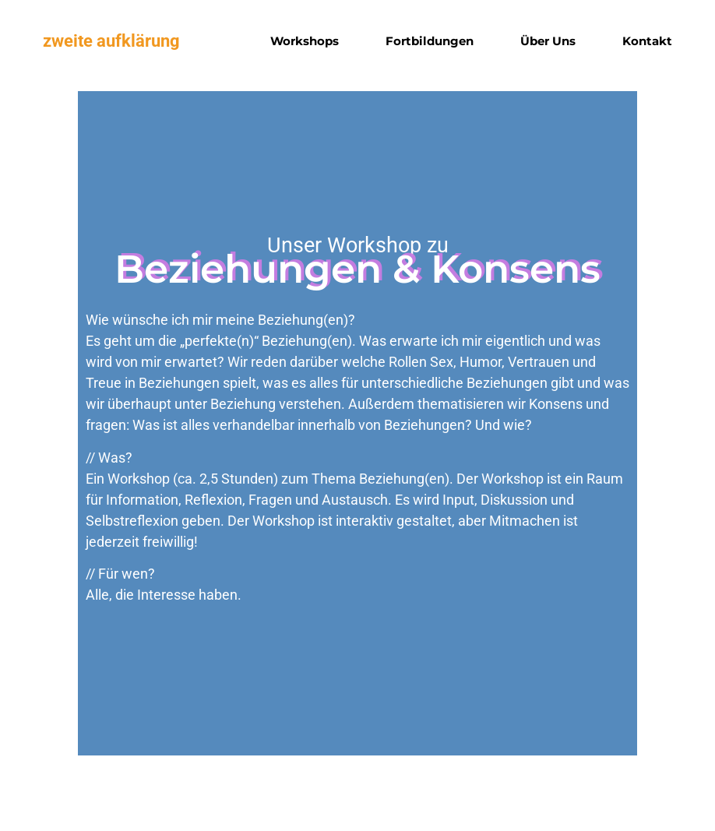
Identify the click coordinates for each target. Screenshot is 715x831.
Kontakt (647, 40)
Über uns (548, 40)
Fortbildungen (430, 40)
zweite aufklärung (111, 41)
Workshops (304, 40)
